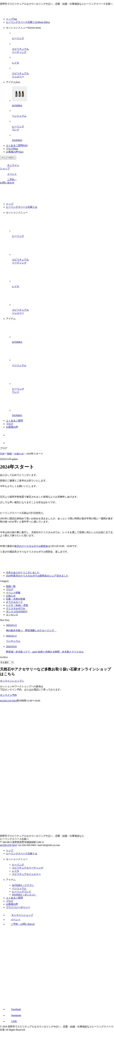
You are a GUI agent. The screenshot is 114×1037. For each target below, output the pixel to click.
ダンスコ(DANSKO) (16, 611)
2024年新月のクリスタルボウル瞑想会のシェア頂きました (37, 575)
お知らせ (11, 596)
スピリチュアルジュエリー (26, 874)
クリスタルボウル (15, 608)
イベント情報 (13, 592)
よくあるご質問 (16, 145)
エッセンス (12, 614)
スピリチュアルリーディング (27, 868)
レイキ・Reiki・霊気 (17, 605)
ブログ (12, 148)
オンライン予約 (8, 695)
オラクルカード (14, 602)
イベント (8, 174)
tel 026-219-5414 (8, 845)
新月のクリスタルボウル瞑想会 (31, 546)
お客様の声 (14, 152)
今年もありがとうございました (23, 572)
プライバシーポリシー (18, 907)
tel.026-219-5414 (8, 700)
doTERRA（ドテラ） (23, 885)
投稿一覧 (11, 586)
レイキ (15, 871)
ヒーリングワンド (21, 891)
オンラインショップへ (12, 681)
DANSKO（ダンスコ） (24, 894)
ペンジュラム (19, 888)
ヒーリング (18, 864)
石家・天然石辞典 (15, 599)
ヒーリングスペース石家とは (28, 22)
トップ (11, 19)
